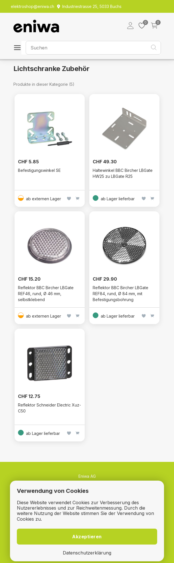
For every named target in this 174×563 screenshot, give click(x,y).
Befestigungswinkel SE (39, 170)
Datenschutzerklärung (87, 553)
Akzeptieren (87, 536)
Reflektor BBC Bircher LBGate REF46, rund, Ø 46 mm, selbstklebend (46, 293)
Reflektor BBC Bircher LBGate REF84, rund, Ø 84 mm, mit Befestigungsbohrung (120, 293)
